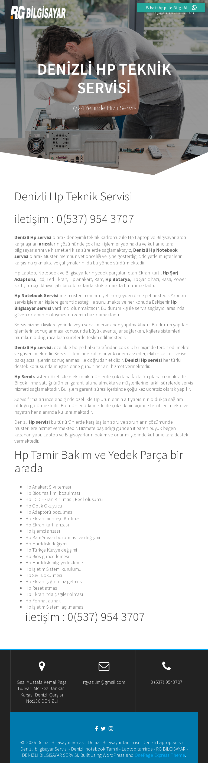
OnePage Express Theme (160, 755)
